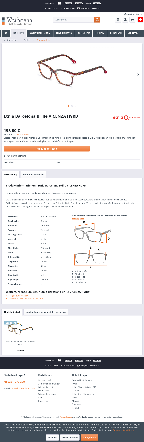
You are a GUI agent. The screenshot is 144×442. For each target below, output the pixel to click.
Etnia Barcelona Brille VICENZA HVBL (20, 343)
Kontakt (75, 407)
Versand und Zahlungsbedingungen (49, 382)
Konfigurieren (89, 437)
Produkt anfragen (47, 148)
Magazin (76, 401)
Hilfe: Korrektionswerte (83, 394)
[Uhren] (100, 33)
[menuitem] (76, 20)
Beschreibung (10, 174)
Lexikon (75, 397)
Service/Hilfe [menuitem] (132, 14)
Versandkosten (66, 417)
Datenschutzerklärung (124, 430)
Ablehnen (52, 437)
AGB (40, 397)
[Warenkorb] (132, 20)
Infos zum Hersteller (33, 174)
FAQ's (74, 383)
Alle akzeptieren (70, 437)
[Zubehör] (116, 33)
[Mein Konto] (125, 20)
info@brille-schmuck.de (23, 388)
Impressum (43, 401)
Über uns (76, 404)
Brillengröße (78, 218)
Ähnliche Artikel (12, 312)
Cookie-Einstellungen (82, 380)
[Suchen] (97, 20)
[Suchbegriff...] (76, 20)
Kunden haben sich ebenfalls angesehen (46, 312)
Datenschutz (44, 390)
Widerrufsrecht (45, 387)
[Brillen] (19, 33)
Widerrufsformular (47, 394)
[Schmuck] (84, 33)
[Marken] (133, 33)
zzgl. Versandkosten (21, 134)
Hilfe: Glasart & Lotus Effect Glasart (85, 389)
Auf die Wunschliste (15, 155)
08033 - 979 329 (14, 382)
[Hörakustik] (64, 33)
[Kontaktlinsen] (40, 33)
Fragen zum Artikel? (17, 295)
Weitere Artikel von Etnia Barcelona (24, 298)
